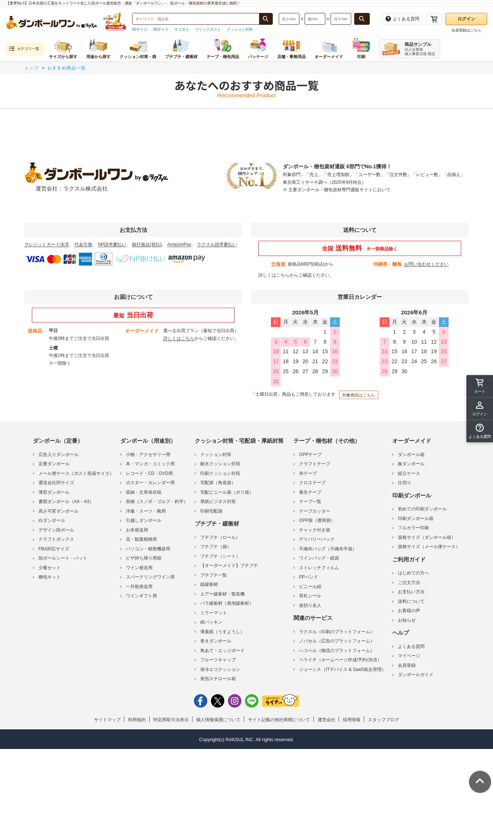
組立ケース (409, 473)
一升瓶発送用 (139, 586)
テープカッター (314, 511)
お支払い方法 (411, 591)
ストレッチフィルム (319, 567)
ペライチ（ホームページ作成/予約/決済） (340, 659)
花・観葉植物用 (141, 539)
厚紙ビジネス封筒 (218, 501)
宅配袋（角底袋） (218, 482)
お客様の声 (409, 610)
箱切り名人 (310, 605)
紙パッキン (211, 622)
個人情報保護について (218, 719)
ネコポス (181, 29)
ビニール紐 (310, 586)
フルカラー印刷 (413, 527)
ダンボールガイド (415, 674)
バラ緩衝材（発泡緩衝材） (227, 603)
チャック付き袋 (314, 530)
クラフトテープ (314, 463)
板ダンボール (411, 463)
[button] (479, 431)
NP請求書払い (112, 244)
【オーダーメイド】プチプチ (229, 565)
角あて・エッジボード (222, 650)
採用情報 (351, 719)
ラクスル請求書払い (217, 244)
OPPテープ (310, 454)
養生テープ (310, 492)
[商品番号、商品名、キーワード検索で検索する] (265, 18)
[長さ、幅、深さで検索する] (362, 19)
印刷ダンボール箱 (415, 518)
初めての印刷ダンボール (422, 509)
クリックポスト (208, 29)
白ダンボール (51, 520)
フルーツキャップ (218, 659)
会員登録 (407, 665)
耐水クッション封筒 (220, 463)
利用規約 (137, 719)
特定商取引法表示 (171, 719)
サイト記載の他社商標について (279, 719)
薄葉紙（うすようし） (222, 631)
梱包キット (49, 577)
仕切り (404, 482)
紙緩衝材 (209, 584)
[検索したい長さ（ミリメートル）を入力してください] (289, 19)
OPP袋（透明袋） (317, 520)
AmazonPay (179, 244)
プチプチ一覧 (213, 575)
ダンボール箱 (411, 454)
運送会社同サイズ (56, 482)
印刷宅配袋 (211, 511)
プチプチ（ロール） (220, 537)
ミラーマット (213, 612)
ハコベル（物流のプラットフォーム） (337, 650)
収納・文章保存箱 (143, 492)
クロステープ (312, 482)
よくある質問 (411, 646)
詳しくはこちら (273, 275)
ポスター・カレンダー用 (150, 482)
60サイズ (139, 29)
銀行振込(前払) (147, 244)
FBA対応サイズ (53, 548)
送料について (411, 601)
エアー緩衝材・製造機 (222, 594)
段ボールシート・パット (62, 558)
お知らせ (407, 620)
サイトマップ (107, 719)
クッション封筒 (240, 29)
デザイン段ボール (56, 530)
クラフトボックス (56, 539)
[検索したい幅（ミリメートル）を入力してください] (315, 19)
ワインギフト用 (141, 595)
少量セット (49, 567)
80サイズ (160, 29)
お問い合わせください (426, 264)
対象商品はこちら (358, 395)
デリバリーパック (317, 539)
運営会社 (326, 719)
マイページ (409, 655)
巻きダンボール (215, 641)
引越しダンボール (143, 520)
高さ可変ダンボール (58, 511)
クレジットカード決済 (46, 244)
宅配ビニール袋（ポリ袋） (227, 492)
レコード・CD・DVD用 (149, 473)
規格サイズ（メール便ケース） (429, 546)
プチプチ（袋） (215, 546)
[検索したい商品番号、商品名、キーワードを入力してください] (196, 18)
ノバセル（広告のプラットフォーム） (337, 641)
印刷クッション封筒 (220, 473)
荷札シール (310, 595)
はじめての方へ (413, 572)
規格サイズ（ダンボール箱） (427, 537)
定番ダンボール (54, 463)
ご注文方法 (409, 582)
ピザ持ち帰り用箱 (143, 558)
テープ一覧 (310, 501)
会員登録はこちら (466, 30)
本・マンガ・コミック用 (150, 463)
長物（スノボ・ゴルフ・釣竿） (157, 501)
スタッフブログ (383, 719)
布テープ (308, 473)
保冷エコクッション (220, 669)
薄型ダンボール (54, 492)
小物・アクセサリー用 (148, 454)
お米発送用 (137, 530)
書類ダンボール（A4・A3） (66, 501)
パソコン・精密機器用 (148, 548)
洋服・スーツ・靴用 (146, 511)
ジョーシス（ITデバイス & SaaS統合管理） (342, 669)
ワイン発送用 (139, 567)
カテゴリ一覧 (24, 49)
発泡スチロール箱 (218, 678)
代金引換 (83, 244)
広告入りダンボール (58, 454)
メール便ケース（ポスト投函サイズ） (76, 473)
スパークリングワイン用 (150, 577)
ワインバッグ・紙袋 (319, 558)
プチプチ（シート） (220, 556)
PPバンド (308, 577)
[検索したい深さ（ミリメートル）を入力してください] (341, 19)
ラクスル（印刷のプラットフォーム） (337, 631)
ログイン (466, 18)
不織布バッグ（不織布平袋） (328, 548)
